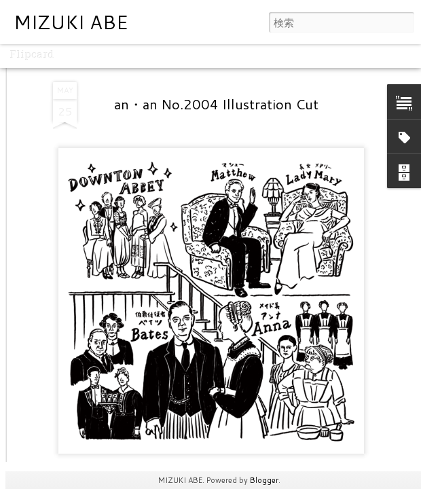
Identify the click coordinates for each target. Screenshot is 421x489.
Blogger (264, 480)
